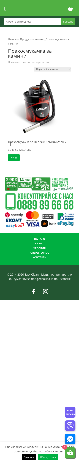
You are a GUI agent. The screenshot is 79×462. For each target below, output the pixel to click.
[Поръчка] (52, 69)
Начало (13, 39)
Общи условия (48, 457)
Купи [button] (14, 157)
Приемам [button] (29, 457)
